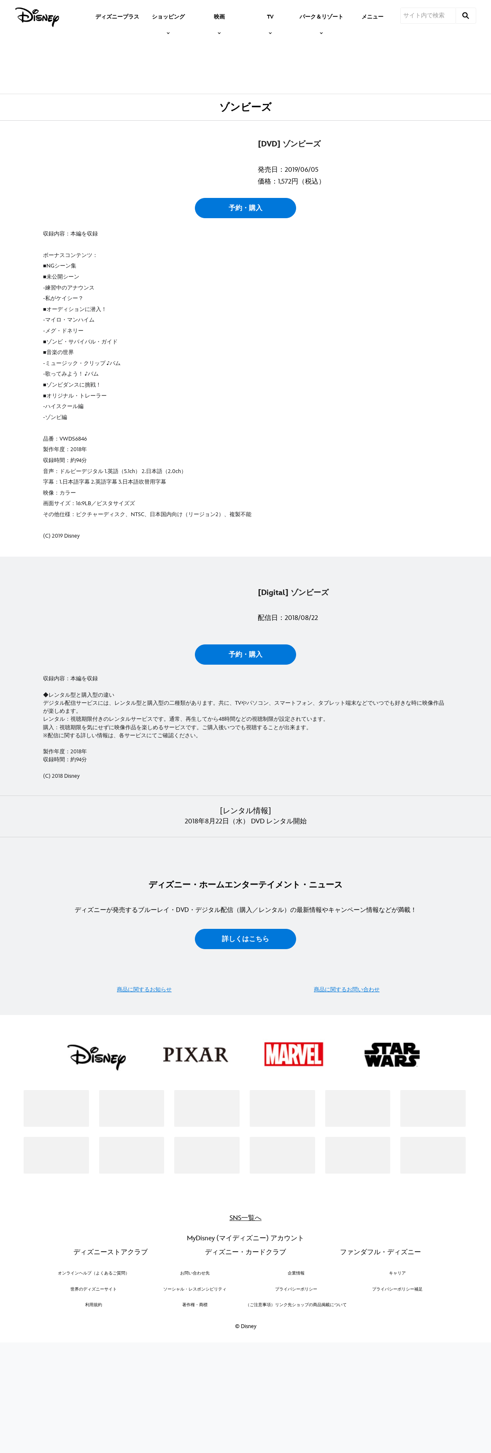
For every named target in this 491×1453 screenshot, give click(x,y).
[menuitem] (117, 16)
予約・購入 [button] (245, 313)
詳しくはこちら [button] (245, 1162)
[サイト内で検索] (428, 16)
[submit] (466, 16)
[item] (168, 16)
